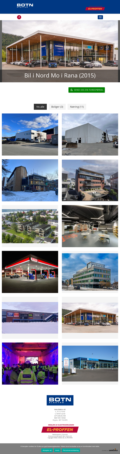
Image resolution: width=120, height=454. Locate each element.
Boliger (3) (57, 106)
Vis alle (40, 106)
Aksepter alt (47, 450)
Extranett (65, 434)
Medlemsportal (56, 434)
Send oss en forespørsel (89, 90)
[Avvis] (117, 448)
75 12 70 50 (61, 412)
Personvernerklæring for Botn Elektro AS (60, 436)
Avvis (57, 450)
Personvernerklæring (71, 450)
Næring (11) (77, 106)
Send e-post (61, 414)
